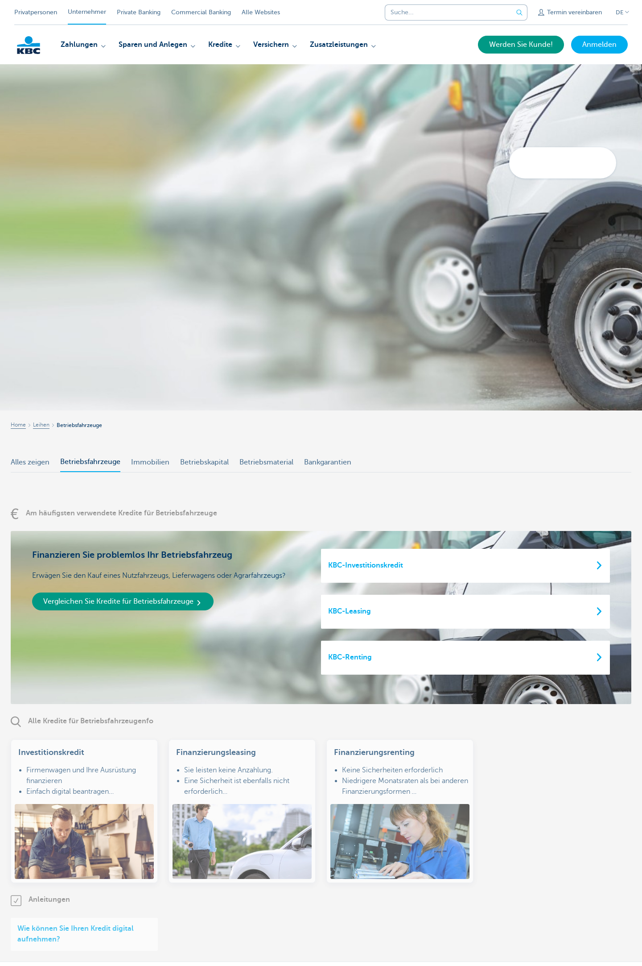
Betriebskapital (204, 462)
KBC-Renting (350, 657)
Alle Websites (261, 12)
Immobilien (150, 462)
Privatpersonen (35, 12)
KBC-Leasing (349, 611)
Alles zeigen (30, 462)
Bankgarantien (327, 462)
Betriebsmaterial (266, 462)
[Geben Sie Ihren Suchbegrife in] (519, 12)
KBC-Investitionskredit (365, 565)
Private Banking (138, 12)
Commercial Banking (201, 12)
